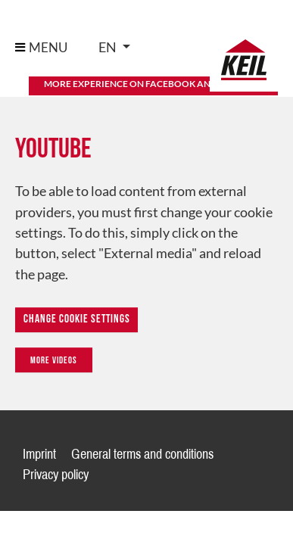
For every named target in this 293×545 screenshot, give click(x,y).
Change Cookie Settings (76, 319)
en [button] (108, 47)
